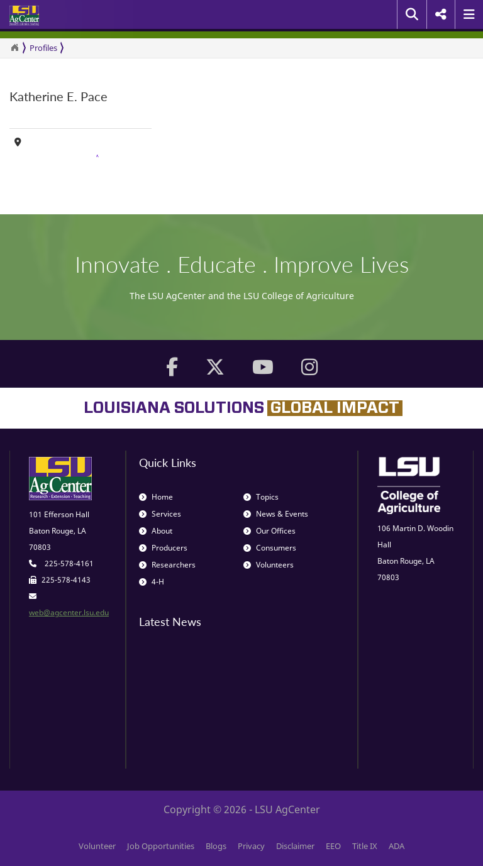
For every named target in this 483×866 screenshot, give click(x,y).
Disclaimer (295, 846)
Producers (163, 547)
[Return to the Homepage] (14, 48)
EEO (333, 846)
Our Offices (269, 530)
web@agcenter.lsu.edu (69, 612)
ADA (396, 846)
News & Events (275, 513)
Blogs (216, 846)
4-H (151, 581)
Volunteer (97, 846)
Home (156, 496)
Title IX (364, 846)
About (155, 530)
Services (160, 513)
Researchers (167, 564)
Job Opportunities (160, 846)
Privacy (251, 846)
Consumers (269, 547)
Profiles (43, 47)
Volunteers (268, 564)
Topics (261, 496)
